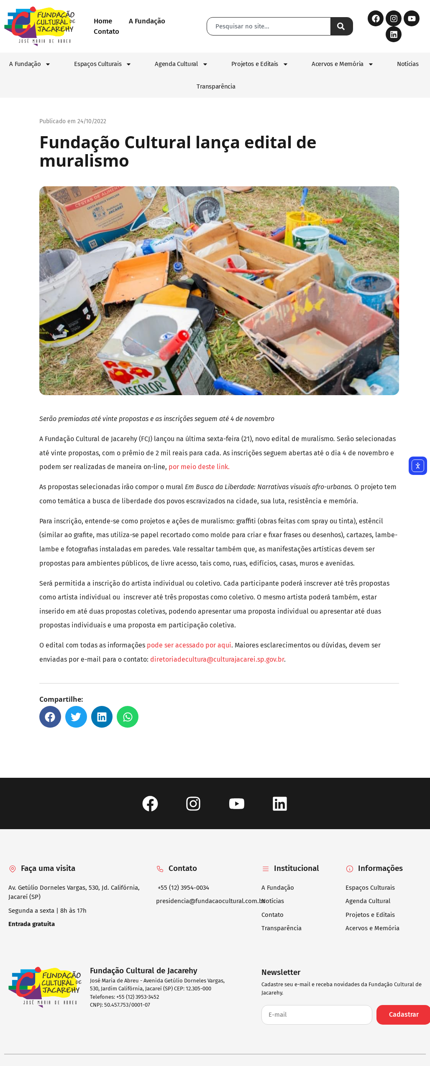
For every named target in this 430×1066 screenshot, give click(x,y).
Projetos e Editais (260, 64)
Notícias (408, 64)
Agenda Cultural (181, 64)
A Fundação (30, 64)
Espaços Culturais (103, 64)
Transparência (216, 86)
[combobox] (269, 26)
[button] (50, 717)
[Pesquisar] (342, 26)
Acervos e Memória (343, 64)
